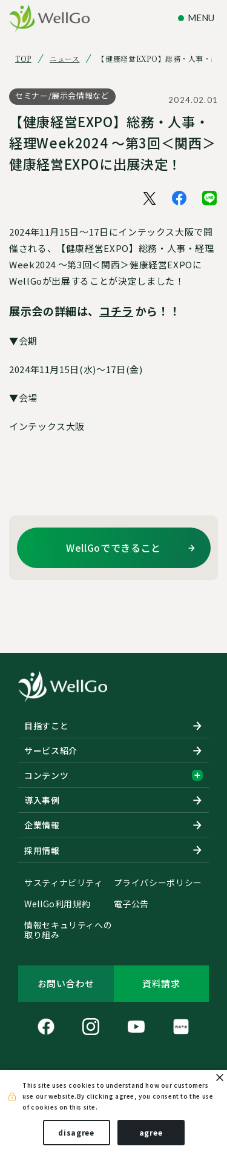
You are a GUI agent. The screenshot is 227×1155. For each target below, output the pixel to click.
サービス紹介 (50, 750)
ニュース (65, 59)
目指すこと (46, 726)
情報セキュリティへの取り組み (68, 930)
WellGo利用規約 (57, 904)
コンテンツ (113, 775)
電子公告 (132, 904)
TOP (23, 59)
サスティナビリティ (63, 883)
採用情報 (42, 850)
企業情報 (42, 825)
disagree (76, 1132)
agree (151, 1132)
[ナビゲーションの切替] (198, 18)
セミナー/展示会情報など (62, 95)
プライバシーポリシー (158, 883)
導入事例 (42, 800)
